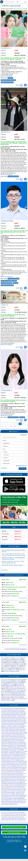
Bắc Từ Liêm (17, 658)
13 (2, 426)
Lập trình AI (9, 773)
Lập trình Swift (14, 770)
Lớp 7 (23, 812)
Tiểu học (14, 815)
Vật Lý (9, 711)
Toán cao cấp (7, 708)
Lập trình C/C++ (20, 765)
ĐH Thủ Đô (18, 681)
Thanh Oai (6, 669)
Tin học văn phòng (12, 765)
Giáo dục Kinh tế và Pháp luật (15, 788)
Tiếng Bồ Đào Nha (8, 799)
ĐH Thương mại (8, 700)
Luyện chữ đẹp (4, 714)
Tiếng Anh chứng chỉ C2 (13, 726)
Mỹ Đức (9, 665)
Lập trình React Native (11, 776)
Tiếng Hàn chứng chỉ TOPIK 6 (18, 764)
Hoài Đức (19, 662)
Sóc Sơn (23, 666)
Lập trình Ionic (19, 777)
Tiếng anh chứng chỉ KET (17, 789)
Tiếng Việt (23, 713)
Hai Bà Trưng (10, 662)
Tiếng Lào (3, 801)
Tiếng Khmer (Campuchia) (13, 801)
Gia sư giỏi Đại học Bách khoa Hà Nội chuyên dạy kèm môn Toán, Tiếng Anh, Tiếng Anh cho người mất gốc (14, 143)
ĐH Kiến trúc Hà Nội (8, 694)
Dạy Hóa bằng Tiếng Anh (14, 713)
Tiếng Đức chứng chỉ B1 (8, 754)
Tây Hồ (14, 668)
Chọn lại (4, 468)
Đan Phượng (19, 659)
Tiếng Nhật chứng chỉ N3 (14, 742)
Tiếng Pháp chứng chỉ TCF (17, 751)
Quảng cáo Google (12, 798)
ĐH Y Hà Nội (11, 684)
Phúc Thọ (9, 666)
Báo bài (10, 714)
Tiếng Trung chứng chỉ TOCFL (16, 738)
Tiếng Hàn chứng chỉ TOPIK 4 (14, 763)
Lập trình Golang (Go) (18, 773)
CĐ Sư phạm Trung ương (10, 695)
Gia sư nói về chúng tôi (14, 832)
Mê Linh (3, 665)
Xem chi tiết (22, 598)
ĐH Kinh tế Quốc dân (15, 682)
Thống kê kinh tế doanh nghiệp (15, 783)
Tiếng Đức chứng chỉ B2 (20, 754)
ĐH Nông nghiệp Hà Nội (19, 692)
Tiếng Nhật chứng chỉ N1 (12, 740)
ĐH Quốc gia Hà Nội (9, 685)
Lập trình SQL (14, 768)
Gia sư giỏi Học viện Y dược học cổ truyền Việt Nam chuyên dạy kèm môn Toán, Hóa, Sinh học (14, 232)
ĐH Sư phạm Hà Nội (6, 679)
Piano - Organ (17, 715)
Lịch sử (22, 715)
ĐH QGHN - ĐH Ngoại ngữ (10, 688)
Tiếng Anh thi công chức (6, 721)
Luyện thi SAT (16, 710)
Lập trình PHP (10, 767)
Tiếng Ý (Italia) (16, 799)
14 (5, 426)
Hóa (12, 711)
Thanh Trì (13, 669)
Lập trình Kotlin (6, 771)
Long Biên (21, 664)
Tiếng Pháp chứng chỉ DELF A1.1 (9, 745)
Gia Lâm (19, 661)
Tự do (5, 815)
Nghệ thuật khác (5, 780)
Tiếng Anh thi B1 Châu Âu (19, 720)
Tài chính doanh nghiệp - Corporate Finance (14, 792)
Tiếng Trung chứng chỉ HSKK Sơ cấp (9, 735)
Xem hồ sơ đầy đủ (7, 76)
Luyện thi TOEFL (20, 727)
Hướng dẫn (23, 434)
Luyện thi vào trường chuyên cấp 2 (16, 817)
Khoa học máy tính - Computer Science (10, 793)
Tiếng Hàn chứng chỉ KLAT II (7, 760)
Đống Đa (11, 661)
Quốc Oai (16, 666)
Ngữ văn (6, 713)
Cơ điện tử (7, 785)
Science (12, 791)
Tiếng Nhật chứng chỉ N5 (14, 743)
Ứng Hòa (15, 671)
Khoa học (9, 779)
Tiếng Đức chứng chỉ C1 (6, 755)
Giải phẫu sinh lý (9, 786)
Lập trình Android (14, 771)
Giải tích (22, 710)
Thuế (6, 788)
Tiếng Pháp (23, 743)
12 (23, 423)
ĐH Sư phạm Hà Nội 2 (15, 691)
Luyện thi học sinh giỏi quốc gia (18, 819)
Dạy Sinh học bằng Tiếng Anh (15, 718)
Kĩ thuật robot (13, 785)
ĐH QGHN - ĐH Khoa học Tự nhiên (17, 687)
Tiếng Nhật (3, 740)
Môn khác (15, 804)
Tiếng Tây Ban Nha (13, 795)
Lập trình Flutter (11, 777)
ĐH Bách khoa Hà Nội (6, 681)
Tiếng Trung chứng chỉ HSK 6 (19, 733)
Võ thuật (13, 717)
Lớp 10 (9, 814)
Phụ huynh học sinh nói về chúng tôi (14, 827)
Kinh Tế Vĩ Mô (17, 780)
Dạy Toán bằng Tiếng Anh (17, 708)
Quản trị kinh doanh (7, 782)
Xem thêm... (5, 570)
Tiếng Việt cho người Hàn (7, 715)
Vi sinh (15, 786)
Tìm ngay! (22, 468)
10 (17, 423)
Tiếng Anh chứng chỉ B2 (13, 724)
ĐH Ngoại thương (19, 679)
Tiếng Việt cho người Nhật (19, 714)
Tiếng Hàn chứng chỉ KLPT (12, 761)
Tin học (17, 791)
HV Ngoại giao (20, 684)
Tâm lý (2, 802)
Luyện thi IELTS (12, 727)
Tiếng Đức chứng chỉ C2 (18, 755)
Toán (2, 708)
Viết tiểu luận (22, 801)
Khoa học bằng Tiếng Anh (18, 779)
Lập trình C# (7, 768)
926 (11, 426)
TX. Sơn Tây (7, 668)
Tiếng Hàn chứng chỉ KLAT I (17, 758)
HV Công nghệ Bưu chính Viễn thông (18, 698)
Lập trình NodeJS (22, 768)
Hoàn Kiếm (3, 664)
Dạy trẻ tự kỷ (8, 802)
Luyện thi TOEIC (5, 729)
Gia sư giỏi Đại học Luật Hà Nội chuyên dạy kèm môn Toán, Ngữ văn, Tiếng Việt (13, 58)
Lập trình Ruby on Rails (13, 774)
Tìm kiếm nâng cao (21, 465)
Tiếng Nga (20, 795)
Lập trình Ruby (18, 767)
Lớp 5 (16, 812)
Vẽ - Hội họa (18, 717)
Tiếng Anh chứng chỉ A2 (15, 723)
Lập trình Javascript (5, 770)
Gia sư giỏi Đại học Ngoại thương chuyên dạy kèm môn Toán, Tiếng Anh (13, 401)
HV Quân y (8, 697)
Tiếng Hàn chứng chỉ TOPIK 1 (13, 757)
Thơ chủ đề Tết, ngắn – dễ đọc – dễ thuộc (12, 565)
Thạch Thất (21, 668)
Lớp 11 (13, 814)
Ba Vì (9, 658)
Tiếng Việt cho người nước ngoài (13, 796)
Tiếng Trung (12, 729)
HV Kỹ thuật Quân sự (21, 694)
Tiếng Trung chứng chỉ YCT (18, 739)
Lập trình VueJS (20, 776)
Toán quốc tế (4, 711)
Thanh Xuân (22, 669)
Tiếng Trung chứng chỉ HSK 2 (12, 730)
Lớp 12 (17, 814)
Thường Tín (7, 671)
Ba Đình (3, 658)
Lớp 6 (19, 812)
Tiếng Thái (23, 799)
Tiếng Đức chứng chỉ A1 (9, 752)
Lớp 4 (12, 812)
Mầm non (9, 815)
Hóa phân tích (20, 785)
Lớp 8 (2, 814)
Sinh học (3, 717)
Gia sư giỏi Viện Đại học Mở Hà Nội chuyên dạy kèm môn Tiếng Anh (13, 315)
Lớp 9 (6, 814)
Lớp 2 (6, 812)
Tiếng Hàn (3, 757)
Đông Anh (3, 661)
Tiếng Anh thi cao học (18, 721)
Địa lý (6, 795)
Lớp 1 (2, 812)
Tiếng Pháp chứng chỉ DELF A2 (15, 746)
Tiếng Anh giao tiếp (8, 720)
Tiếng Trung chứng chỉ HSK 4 (16, 732)
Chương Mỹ (10, 659)
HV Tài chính (17, 697)
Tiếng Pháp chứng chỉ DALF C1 (10, 749)
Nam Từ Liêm (17, 665)
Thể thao (11, 780)
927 (15, 426)
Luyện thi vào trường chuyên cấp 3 (9, 818)
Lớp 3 (9, 812)
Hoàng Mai (12, 664)
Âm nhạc (8, 717)
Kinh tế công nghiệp (17, 782)
